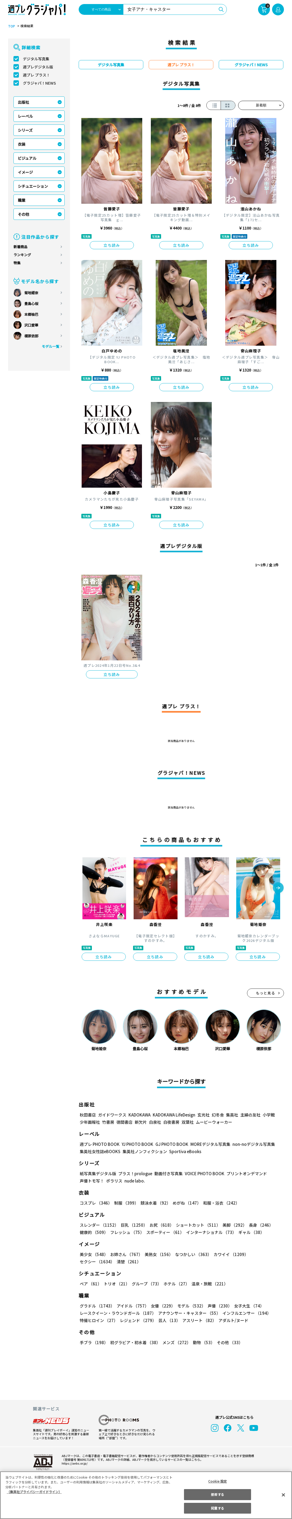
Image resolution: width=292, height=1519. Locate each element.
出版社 (23, 102)
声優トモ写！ (92, 1181)
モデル (190, 1306)
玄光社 (203, 1115)
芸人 (168, 1320)
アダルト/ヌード (232, 1320)
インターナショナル (210, 1232)
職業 (21, 200)
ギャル (250, 1232)
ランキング (22, 254)
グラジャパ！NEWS (39, 83)
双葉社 (188, 1122)
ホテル (175, 1283)
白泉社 (155, 1122)
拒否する (217, 1494)
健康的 (93, 1232)
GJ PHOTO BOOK (169, 1144)
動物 (202, 1342)
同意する (217, 1508)
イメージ (25, 172)
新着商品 (20, 246)
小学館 (268, 1115)
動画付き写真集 (168, 1173)
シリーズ (25, 130)
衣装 (21, 144)
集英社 (231, 1115)
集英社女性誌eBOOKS (100, 1151)
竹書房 (108, 1122)
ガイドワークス (112, 1115)
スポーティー (164, 1232)
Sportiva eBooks (183, 1151)
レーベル (25, 116)
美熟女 (158, 1254)
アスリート (198, 1320)
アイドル (132, 1306)
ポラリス (114, 1181)
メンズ (175, 1342)
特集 (16, 262)
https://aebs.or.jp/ (74, 1463)
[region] (146, 1495)
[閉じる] (283, 1495)
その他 (23, 214)
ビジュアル (27, 158)
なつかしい (192, 1254)
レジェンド (137, 1320)
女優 (161, 1306)
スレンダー (99, 1225)
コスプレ (96, 1203)
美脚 (232, 1225)
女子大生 (246, 1306)
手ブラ (93, 1342)
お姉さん (125, 1254)
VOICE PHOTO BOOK (203, 1173)
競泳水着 (154, 1203)
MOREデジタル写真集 (207, 1144)
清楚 (91, 1261)
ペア (90, 1283)
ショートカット (196, 1225)
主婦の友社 (250, 1115)
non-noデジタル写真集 (250, 1144)
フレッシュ (126, 1232)
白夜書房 (171, 1122)
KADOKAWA (139, 1115)
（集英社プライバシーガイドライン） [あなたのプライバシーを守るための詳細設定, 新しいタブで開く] (34, 1491)
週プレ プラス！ (36, 75)
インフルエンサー (246, 1313)
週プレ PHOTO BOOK (99, 1144)
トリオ (116, 1283)
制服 (125, 1203)
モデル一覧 (50, 346)
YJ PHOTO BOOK (136, 1144)
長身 (258, 1225)
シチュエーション (33, 186)
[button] (278, 888)
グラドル (97, 1306)
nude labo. (134, 1181)
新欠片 (141, 1122)
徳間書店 (124, 1122)
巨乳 (133, 1225)
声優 (218, 1306)
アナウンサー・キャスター (189, 1313)
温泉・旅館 (208, 1283)
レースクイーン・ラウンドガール (118, 1313)
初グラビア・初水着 (134, 1342)
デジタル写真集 (36, 58)
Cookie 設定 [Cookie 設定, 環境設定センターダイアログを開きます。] (217, 1481)
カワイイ (229, 1254)
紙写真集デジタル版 (98, 1173)
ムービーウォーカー (214, 1122)
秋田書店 (88, 1115)
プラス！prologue (134, 1173)
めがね (185, 1203)
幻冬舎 (217, 1115)
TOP (11, 26)
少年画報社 (90, 1122)
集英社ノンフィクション (144, 1151)
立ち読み (111, 245)
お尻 (160, 1225)
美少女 (93, 1254)
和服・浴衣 (219, 1203)
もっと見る (265, 993)
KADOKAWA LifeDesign (173, 1115)
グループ (146, 1283)
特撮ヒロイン (98, 1320)
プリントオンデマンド (244, 1173)
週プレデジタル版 (38, 67)
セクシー (265, 1254)
